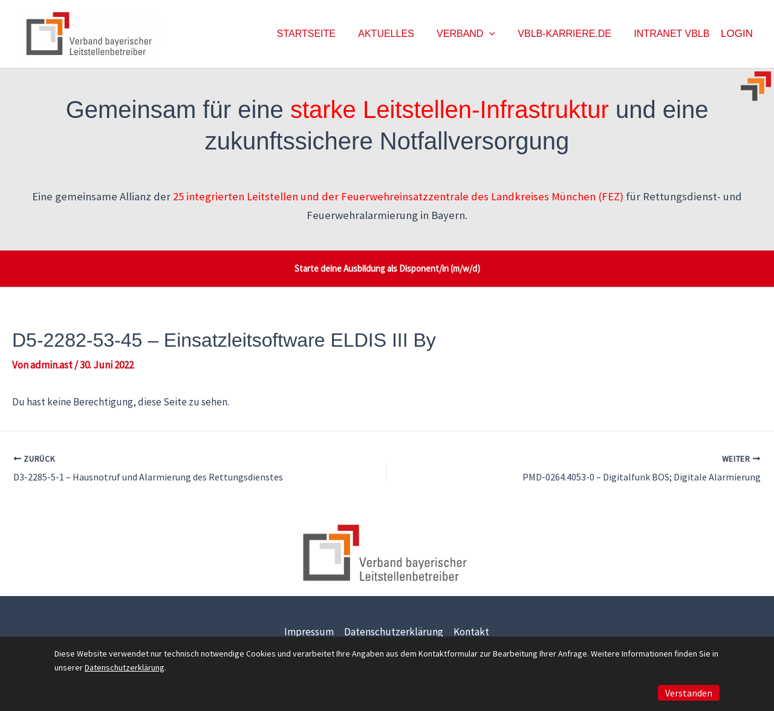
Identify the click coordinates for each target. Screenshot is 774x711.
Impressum (309, 631)
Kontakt (471, 631)
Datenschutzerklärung (393, 631)
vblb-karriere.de (569, 33)
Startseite (320, 33)
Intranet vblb (673, 33)
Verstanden (688, 693)
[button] (498, 34)
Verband (473, 34)
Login (737, 33)
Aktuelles (397, 33)
